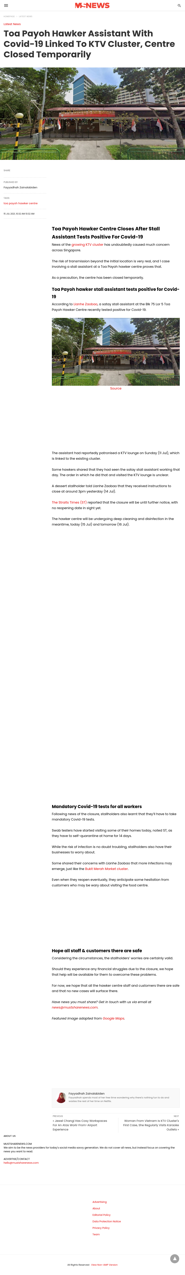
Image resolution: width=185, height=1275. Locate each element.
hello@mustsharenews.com (21, 1163)
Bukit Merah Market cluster (106, 869)
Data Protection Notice (106, 1221)
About (96, 1208)
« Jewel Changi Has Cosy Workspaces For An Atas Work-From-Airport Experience (80, 1125)
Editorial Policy (101, 1215)
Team (96, 1234)
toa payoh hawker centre (21, 203)
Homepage (9, 16)
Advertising (99, 1202)
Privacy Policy (101, 1228)
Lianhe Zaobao (86, 304)
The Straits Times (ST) (69, 502)
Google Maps (113, 1018)
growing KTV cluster (87, 244)
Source (115, 388)
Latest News (25, 16)
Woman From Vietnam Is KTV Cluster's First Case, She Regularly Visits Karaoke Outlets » (151, 1125)
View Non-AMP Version (104, 1265)
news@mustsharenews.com (75, 1007)
